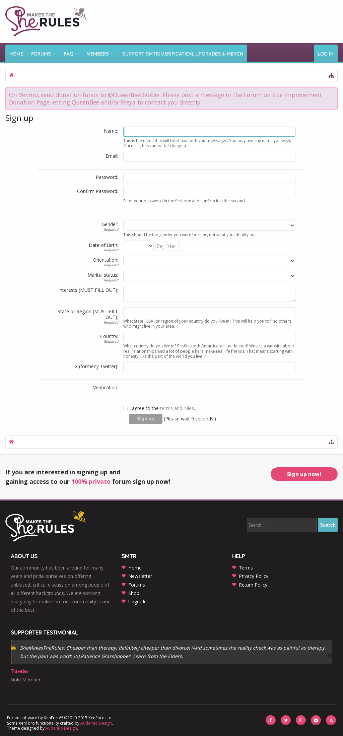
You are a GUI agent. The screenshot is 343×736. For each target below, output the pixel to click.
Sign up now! (304, 474)
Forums (41, 53)
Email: (112, 156)
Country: (109, 336)
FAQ (68, 53)
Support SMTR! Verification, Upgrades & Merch (182, 53)
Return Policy (253, 585)
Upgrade (137, 601)
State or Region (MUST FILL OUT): (88, 314)
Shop (133, 593)
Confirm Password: (97, 191)
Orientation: (105, 260)
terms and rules (177, 408)
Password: (107, 177)
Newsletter (140, 576)
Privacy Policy (253, 576)
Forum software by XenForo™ (60, 718)
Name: (111, 131)
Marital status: (102, 275)
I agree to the (141, 408)
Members (97, 53)
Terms (246, 567)
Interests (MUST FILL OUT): (88, 290)
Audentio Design (96, 723)
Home (16, 53)
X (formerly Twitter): (96, 366)
